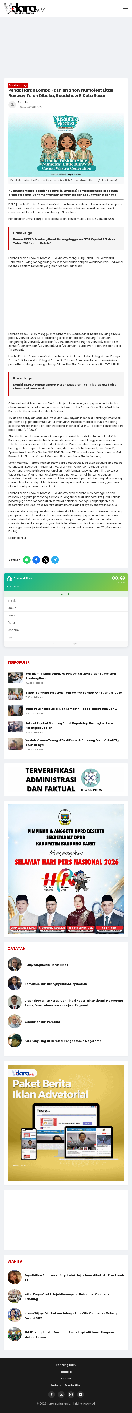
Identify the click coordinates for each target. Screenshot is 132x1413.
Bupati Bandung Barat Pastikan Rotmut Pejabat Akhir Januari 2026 (73, 693)
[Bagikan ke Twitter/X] (45, 560)
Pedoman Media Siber (66, 1385)
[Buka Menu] (125, 8)
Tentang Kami (66, 1365)
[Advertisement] (66, 45)
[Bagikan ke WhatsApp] (27, 560)
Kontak (66, 1378)
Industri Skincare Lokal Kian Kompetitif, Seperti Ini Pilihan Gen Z (71, 709)
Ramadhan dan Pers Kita (42, 1022)
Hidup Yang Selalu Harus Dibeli (46, 965)
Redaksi (66, 1372)
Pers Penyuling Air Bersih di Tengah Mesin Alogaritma (63, 1041)
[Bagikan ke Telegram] (55, 560)
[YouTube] (80, 1394)
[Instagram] (71, 1394)
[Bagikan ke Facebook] (36, 560)
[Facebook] (51, 1394)
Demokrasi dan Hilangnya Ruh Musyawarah (56, 984)
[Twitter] (61, 1394)
